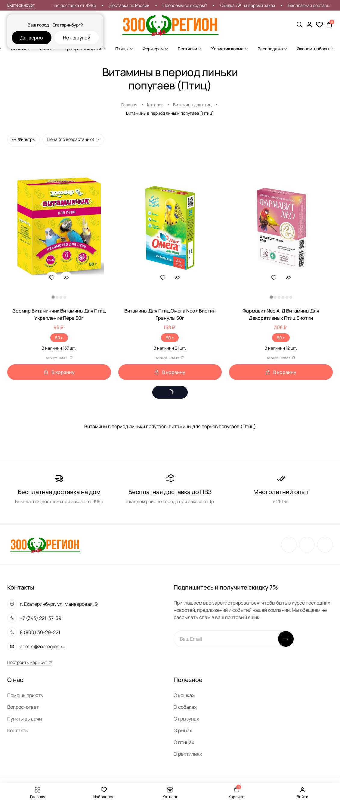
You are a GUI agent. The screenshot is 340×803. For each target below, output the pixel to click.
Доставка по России (143, 5)
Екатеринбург (21, 5)
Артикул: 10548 (59, 358)
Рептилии (190, 48)
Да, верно (31, 37)
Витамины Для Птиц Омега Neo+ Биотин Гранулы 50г (170, 314)
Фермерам (155, 48)
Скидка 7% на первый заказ (261, 5)
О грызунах (186, 718)
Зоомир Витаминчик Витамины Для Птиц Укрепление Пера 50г (59, 314)
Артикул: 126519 (170, 358)
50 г (59, 338)
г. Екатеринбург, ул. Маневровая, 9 (59, 604)
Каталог (155, 104)
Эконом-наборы (315, 48)
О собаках (185, 707)
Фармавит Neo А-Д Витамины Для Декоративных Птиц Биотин (281, 314)
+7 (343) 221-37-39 (40, 618)
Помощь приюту (25, 695)
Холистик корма (229, 48)
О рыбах (183, 730)
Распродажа (272, 48)
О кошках (184, 695)
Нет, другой (76, 37)
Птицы (124, 48)
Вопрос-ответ (23, 707)
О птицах (184, 742)
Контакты (18, 730)
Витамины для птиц (192, 104)
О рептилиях (188, 754)
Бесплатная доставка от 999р (80, 5)
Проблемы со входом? (199, 5)
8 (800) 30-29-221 (40, 632)
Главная (129, 104)
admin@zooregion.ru (43, 646)
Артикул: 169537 (281, 358)
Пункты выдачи (24, 718)
